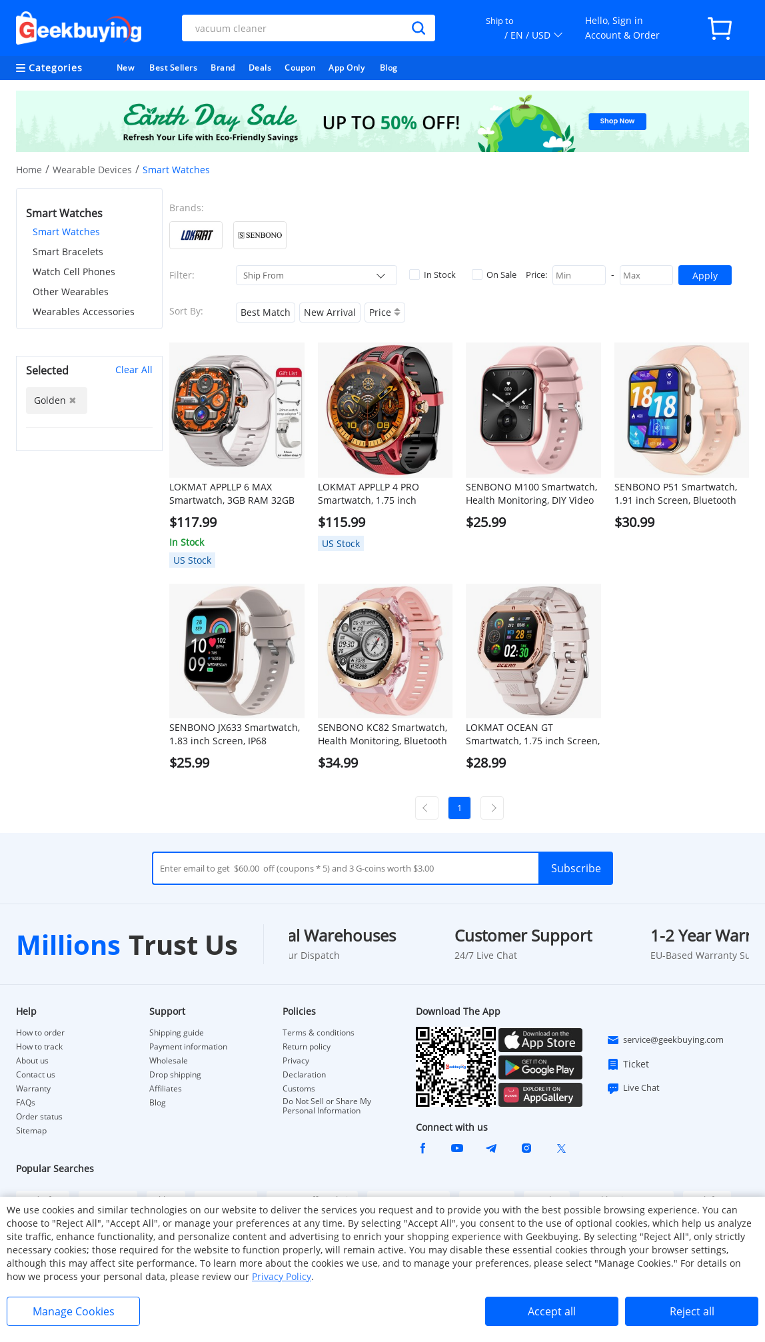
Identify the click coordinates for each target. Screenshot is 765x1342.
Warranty (33, 1088)
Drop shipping (175, 1074)
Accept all (552, 1311)
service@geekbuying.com (665, 1040)
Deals (260, 67)
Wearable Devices (92, 169)
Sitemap (31, 1130)
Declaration (304, 1074)
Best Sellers (173, 67)
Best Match (266, 312)
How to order (40, 1032)
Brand (223, 67)
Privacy (296, 1060)
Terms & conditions (319, 1032)
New (126, 67)
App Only (347, 67)
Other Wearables (71, 291)
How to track (39, 1046)
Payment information (188, 1046)
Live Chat (633, 1088)
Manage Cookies (74, 1311)
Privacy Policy (281, 1276)
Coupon (300, 67)
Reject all (692, 1311)
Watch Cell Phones (74, 271)
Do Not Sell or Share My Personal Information (327, 1106)
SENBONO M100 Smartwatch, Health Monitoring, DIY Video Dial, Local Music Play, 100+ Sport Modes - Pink (531, 493)
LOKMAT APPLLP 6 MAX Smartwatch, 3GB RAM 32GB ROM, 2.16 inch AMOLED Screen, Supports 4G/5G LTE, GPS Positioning (232, 493)
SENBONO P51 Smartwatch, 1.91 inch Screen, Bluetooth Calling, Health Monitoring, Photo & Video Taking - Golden (681, 493)
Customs (299, 1088)
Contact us (35, 1074)
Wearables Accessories (84, 311)
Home (29, 169)
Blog (389, 67)
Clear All (134, 369)
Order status (39, 1116)
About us (32, 1060)
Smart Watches (66, 231)
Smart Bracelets (68, 251)
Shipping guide (176, 1032)
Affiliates (165, 1088)
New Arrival (330, 312)
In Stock (432, 275)
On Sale (494, 275)
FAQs (25, 1102)
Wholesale (168, 1060)
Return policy (307, 1046)
